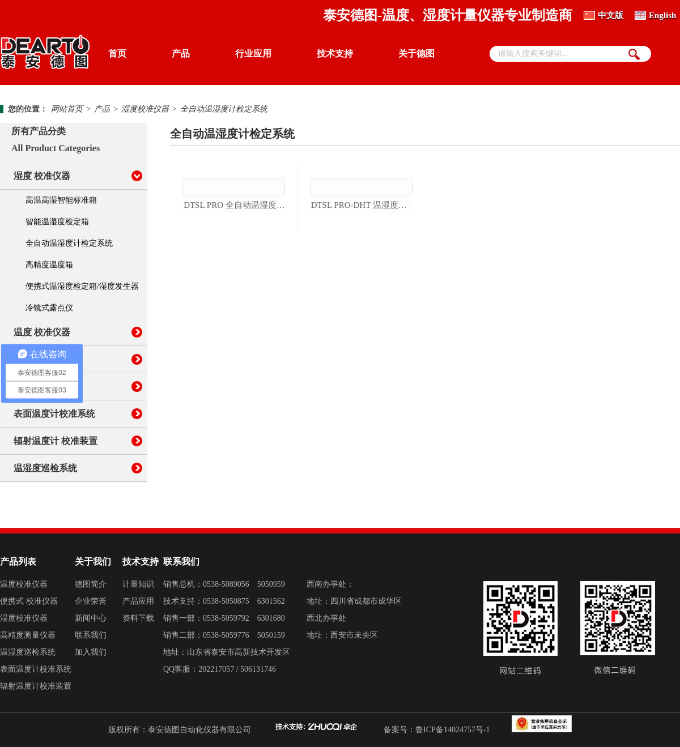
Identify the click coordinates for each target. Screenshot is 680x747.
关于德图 (416, 53)
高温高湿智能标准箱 (61, 200)
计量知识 (138, 584)
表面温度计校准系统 (54, 414)
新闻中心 (91, 618)
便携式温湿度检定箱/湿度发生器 (82, 286)
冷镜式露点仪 (49, 308)
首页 (117, 53)
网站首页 (67, 109)
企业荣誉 (91, 601)
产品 (181, 53)
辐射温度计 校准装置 (55, 441)
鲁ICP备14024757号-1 (452, 729)
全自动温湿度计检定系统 (223, 109)
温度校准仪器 (24, 584)
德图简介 (91, 584)
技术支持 (335, 53)
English (662, 15)
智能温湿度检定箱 (57, 221)
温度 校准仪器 (42, 332)
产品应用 (138, 601)
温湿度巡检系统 (45, 468)
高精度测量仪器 (28, 635)
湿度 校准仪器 (42, 176)
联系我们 (91, 635)
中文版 (610, 15)
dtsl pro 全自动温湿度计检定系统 (234, 270)
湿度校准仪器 (145, 109)
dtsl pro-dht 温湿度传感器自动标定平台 (362, 270)
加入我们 (91, 652)
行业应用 (253, 53)
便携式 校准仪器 (29, 601)
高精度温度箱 (49, 265)
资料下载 (138, 618)
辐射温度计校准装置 (35, 686)
